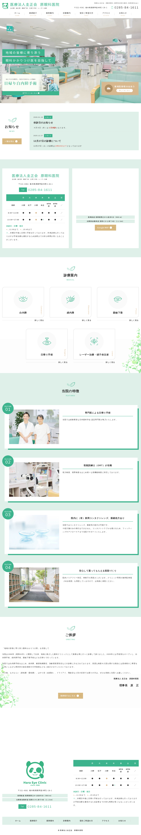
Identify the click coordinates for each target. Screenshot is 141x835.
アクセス (106, 14)
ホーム (17, 14)
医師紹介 (33, 14)
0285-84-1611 (40, 189)
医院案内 (50, 14)
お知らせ (123, 14)
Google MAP (103, 227)
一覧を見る (9, 141)
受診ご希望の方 (86, 14)
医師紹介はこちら (68, 695)
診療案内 (67, 14)
